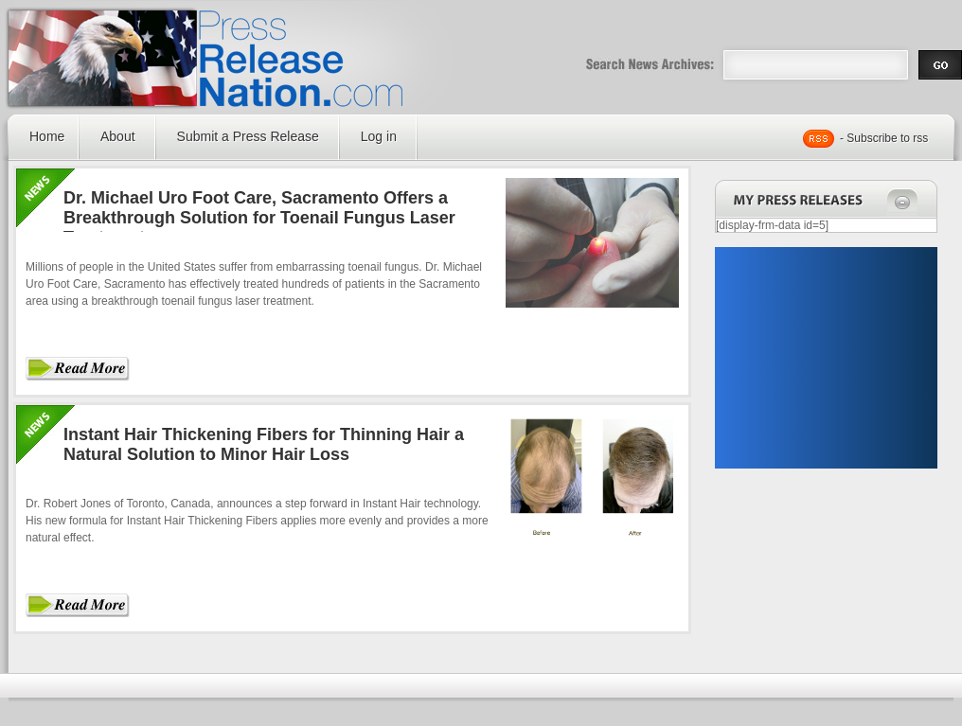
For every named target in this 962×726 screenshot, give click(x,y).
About (117, 136)
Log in (379, 136)
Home (46, 136)
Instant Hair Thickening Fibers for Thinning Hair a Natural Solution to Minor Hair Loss (263, 444)
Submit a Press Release (248, 136)
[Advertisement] (825, 357)
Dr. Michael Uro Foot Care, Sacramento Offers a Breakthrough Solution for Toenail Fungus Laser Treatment (259, 217)
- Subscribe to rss (884, 138)
